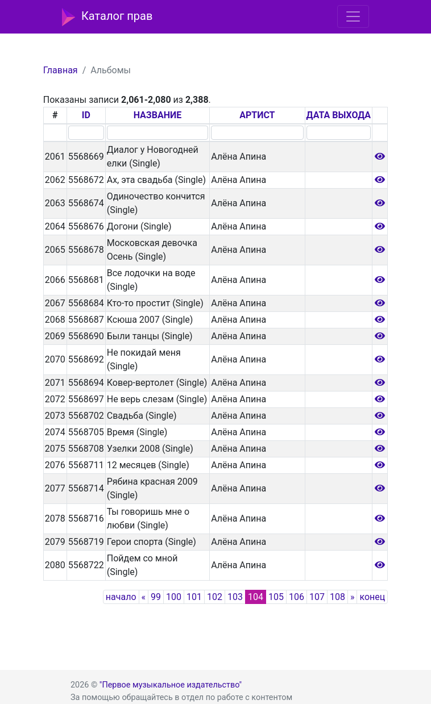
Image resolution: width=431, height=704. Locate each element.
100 (173, 596)
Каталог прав (107, 17)
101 (194, 596)
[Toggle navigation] (353, 16)
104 (255, 596)
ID (86, 115)
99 (156, 596)
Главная (60, 70)
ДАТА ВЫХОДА (338, 115)
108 (337, 596)
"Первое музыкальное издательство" (171, 685)
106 (296, 596)
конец (372, 596)
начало (121, 596)
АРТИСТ (257, 115)
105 (276, 596)
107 (317, 596)
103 (235, 596)
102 (214, 596)
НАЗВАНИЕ (158, 115)
